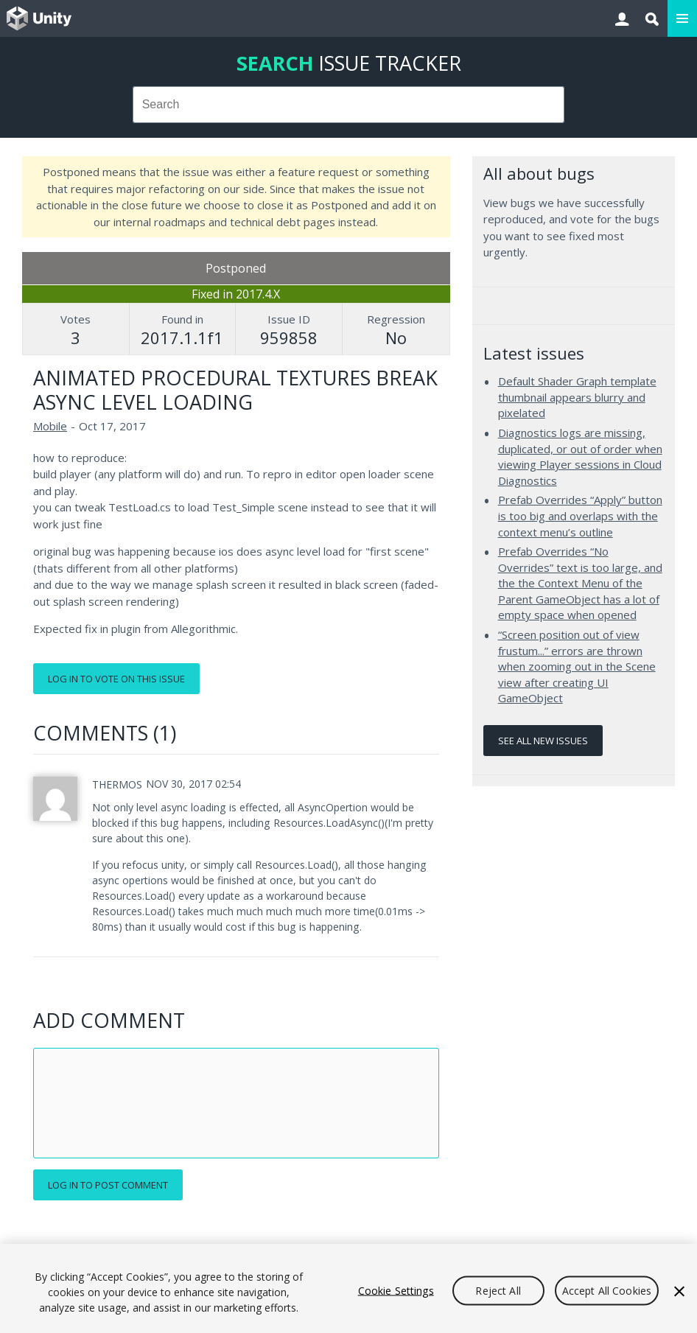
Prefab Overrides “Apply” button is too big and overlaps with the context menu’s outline (580, 515)
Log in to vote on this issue (116, 678)
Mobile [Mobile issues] (50, 426)
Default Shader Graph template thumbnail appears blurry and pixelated (577, 397)
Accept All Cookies (607, 1290)
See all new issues (543, 740)
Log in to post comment (108, 1185)
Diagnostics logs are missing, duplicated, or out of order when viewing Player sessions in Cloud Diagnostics (580, 456)
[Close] (679, 1291)
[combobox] (348, 104)
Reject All (497, 1290)
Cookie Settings (396, 1290)
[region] (348, 1288)
